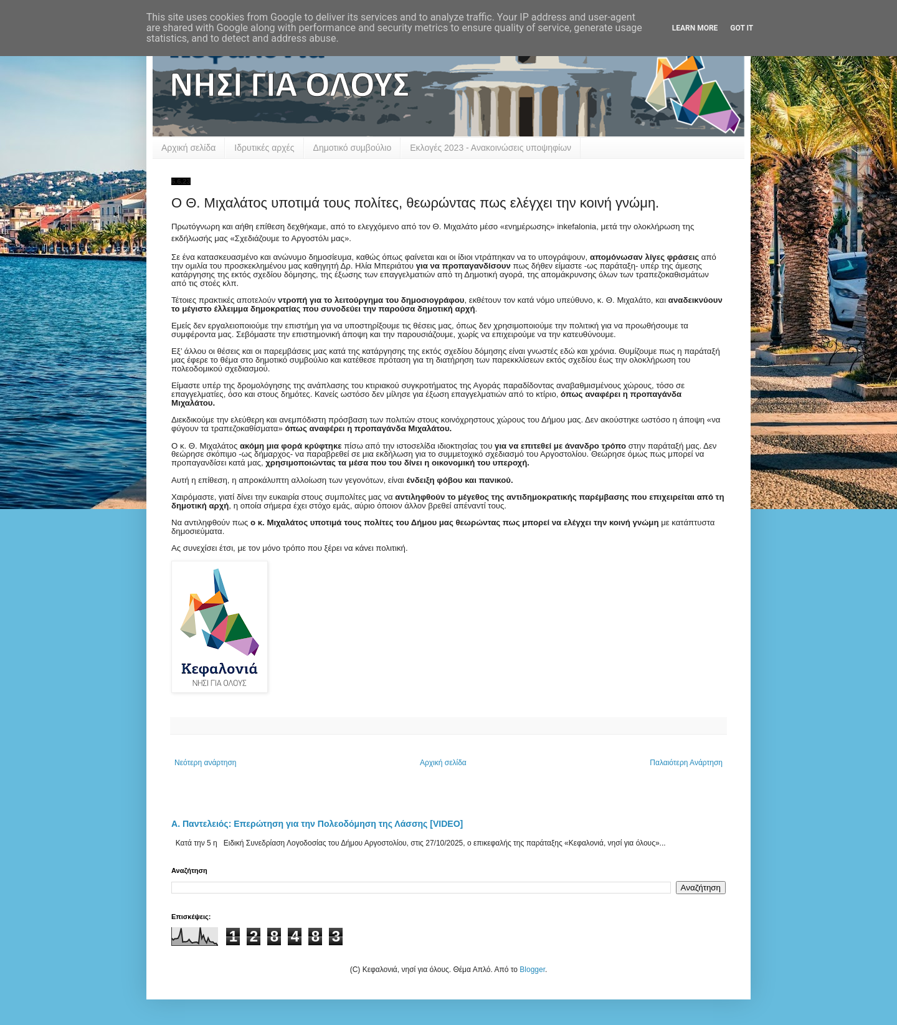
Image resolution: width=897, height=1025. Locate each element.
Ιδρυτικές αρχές (264, 148)
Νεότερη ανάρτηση (205, 762)
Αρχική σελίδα (188, 148)
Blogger (532, 969)
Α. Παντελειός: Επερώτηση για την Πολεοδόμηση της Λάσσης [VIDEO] (317, 824)
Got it (741, 28)
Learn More (695, 28)
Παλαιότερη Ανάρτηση (686, 762)
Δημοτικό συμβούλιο (352, 148)
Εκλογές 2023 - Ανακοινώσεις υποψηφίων (490, 148)
